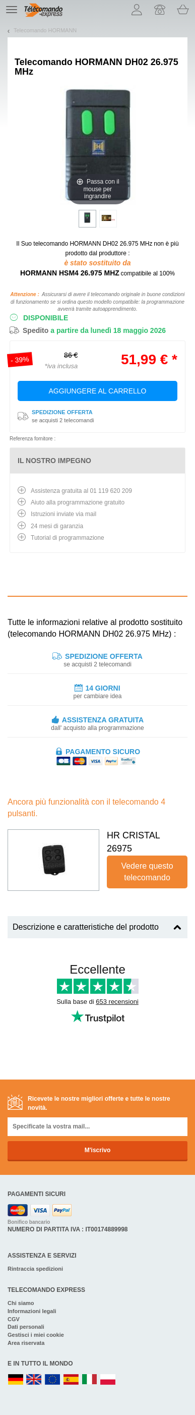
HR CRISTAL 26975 (133, 842)
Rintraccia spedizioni (35, 1269)
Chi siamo (21, 1303)
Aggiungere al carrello (98, 391)
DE (16, 1380)
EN (53, 1380)
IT (90, 1380)
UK (34, 1380)
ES (71, 1380)
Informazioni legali (32, 1311)
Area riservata (26, 1343)
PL (108, 1380)
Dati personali (26, 1327)
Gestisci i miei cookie (36, 1335)
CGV (14, 1319)
